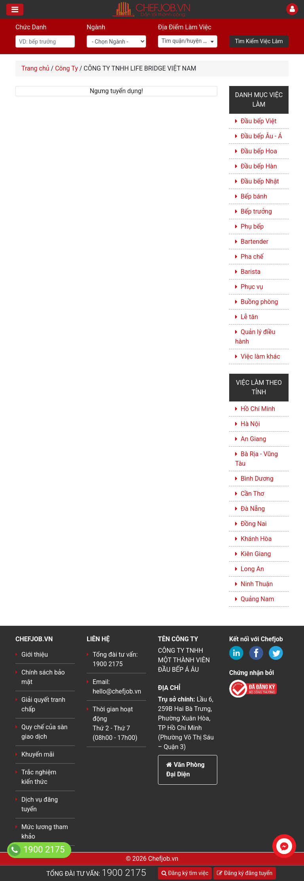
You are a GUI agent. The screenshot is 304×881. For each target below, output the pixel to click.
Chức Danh (30, 27)
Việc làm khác (260, 356)
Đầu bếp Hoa (259, 151)
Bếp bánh (254, 196)
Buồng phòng (259, 302)
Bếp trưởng (256, 211)
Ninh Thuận (257, 584)
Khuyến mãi (37, 754)
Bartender (254, 241)
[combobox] (187, 41)
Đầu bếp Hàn (259, 166)
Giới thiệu (34, 654)
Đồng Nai (254, 523)
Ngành (96, 27)
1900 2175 (124, 872)
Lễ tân (249, 317)
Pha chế (252, 256)
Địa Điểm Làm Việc (184, 27)
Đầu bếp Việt (258, 121)
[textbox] (187, 41)
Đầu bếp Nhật (260, 181)
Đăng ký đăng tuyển (244, 873)
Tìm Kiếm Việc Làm (259, 41)
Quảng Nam (257, 599)
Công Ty (66, 68)
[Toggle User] (292, 9)
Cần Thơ (252, 493)
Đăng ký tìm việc (185, 873)
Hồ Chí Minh (258, 409)
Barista (250, 271)
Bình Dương (257, 478)
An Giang (253, 439)
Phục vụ (252, 286)
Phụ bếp (252, 226)
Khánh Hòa (256, 539)
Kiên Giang (256, 554)
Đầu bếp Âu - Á (261, 136)
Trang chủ (35, 68)
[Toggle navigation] (14, 9)
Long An (252, 569)
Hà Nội (250, 424)
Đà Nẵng (253, 508)
